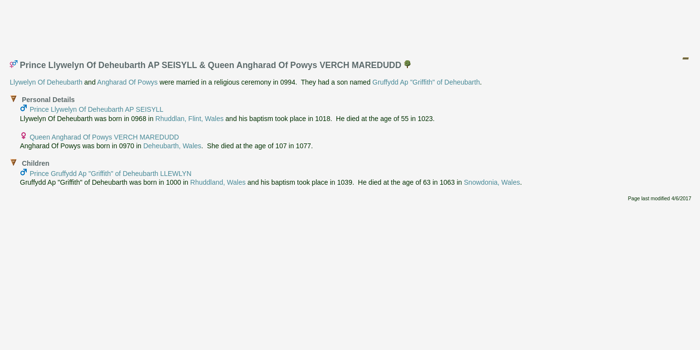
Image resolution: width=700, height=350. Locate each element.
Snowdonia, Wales (492, 182)
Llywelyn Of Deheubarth (46, 82)
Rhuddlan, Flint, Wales (190, 118)
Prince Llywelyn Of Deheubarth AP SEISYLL (96, 109)
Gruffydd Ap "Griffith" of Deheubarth (426, 82)
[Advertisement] (350, 26)
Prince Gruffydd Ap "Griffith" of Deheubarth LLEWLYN (111, 173)
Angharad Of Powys (127, 82)
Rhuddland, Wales (217, 182)
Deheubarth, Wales (172, 146)
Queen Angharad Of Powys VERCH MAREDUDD (104, 137)
